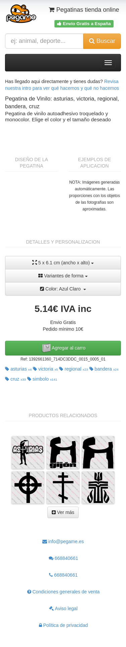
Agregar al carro (63, 348)
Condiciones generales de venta (63, 591)
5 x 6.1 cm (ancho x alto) (63, 262)
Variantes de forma (62, 275)
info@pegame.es (63, 541)
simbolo (42, 379)
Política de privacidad (63, 625)
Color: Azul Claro (63, 289)
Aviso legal (63, 608)
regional (73, 369)
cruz (15, 379)
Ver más (63, 512)
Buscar (102, 41)
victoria (45, 369)
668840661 (63, 558)
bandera (104, 369)
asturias (18, 369)
